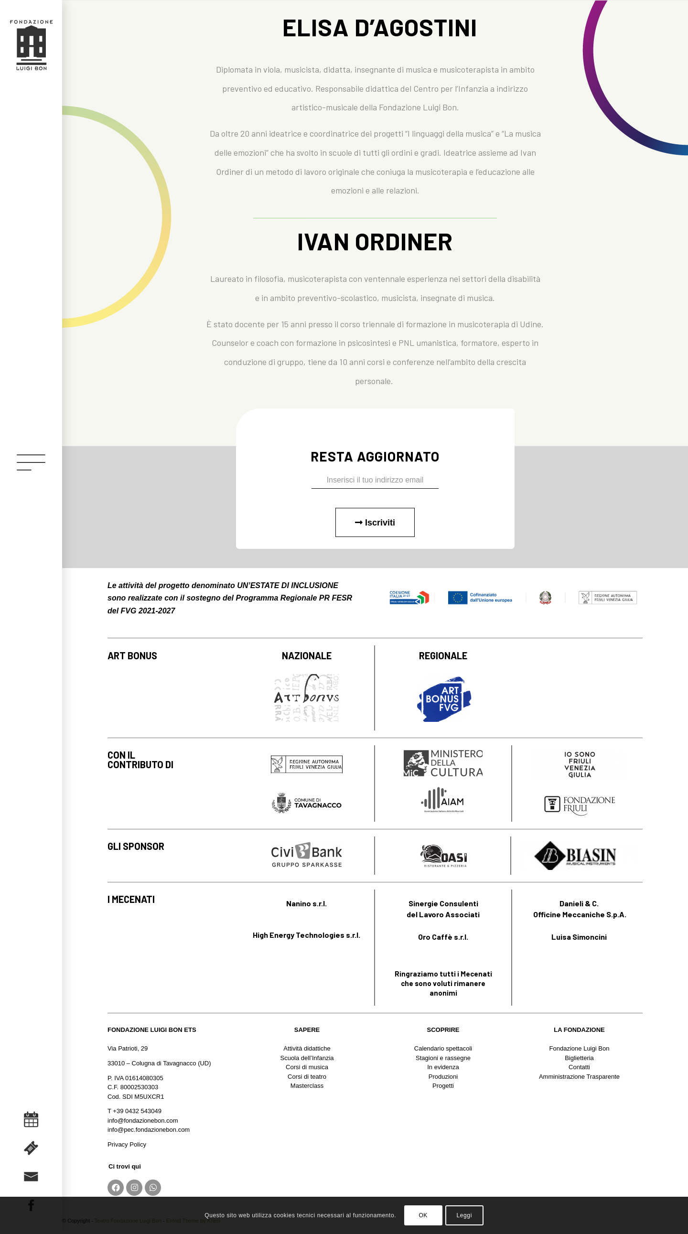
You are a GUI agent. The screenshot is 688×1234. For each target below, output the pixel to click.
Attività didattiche (306, 1048)
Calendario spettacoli (443, 1048)
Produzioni (443, 1076)
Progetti (443, 1085)
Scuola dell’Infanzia (306, 1058)
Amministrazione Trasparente (579, 1076)
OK (423, 1215)
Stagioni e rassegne (443, 1058)
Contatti (579, 1067)
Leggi (464, 1215)
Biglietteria (579, 1058)
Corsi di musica (307, 1067)
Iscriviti (375, 522)
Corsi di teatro (307, 1076)
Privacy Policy (127, 1144)
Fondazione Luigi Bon (579, 1048)
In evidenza (443, 1067)
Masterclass (306, 1085)
